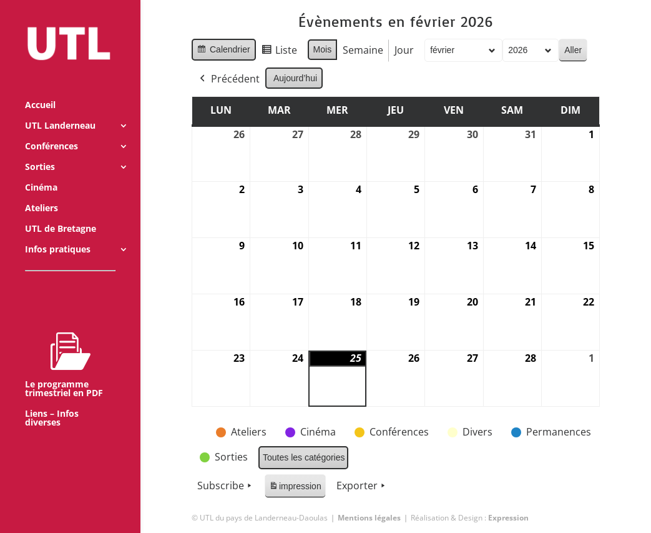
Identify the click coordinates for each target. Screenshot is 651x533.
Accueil (40, 89)
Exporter (362, 486)
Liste (278, 52)
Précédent (228, 79)
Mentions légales (369, 517)
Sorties (40, 151)
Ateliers (41, 192)
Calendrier (223, 51)
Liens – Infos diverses (52, 401)
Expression (508, 517)
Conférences (51, 130)
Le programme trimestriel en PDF (64, 348)
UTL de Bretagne (60, 212)
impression (294, 488)
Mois (322, 49)
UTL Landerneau (60, 109)
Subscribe (225, 486)
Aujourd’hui (295, 78)
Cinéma (41, 171)
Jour (404, 50)
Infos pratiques (58, 233)
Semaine (363, 50)
